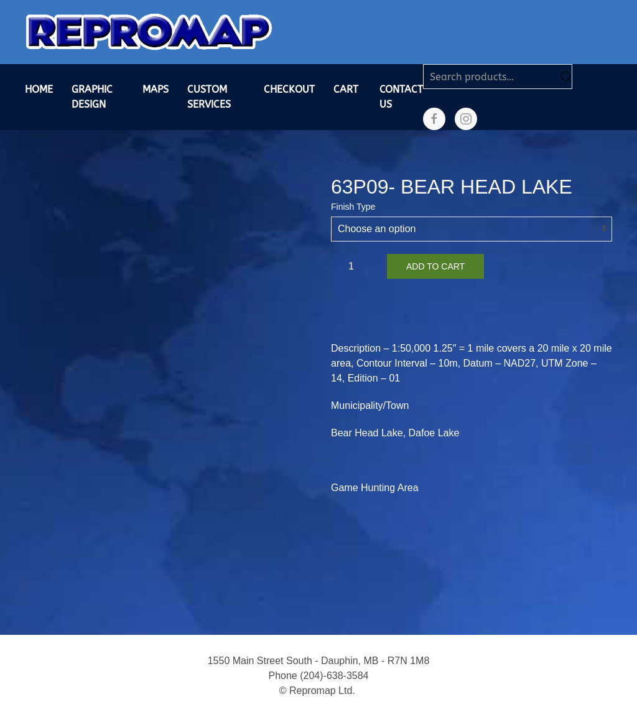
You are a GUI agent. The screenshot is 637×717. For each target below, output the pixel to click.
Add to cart (435, 266)
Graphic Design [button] (92, 96)
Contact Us (401, 96)
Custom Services (209, 96)
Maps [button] (155, 89)
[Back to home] (149, 32)
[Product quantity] (356, 266)
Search (566, 76)
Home (39, 89)
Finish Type (353, 207)
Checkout (289, 89)
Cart (345, 89)
